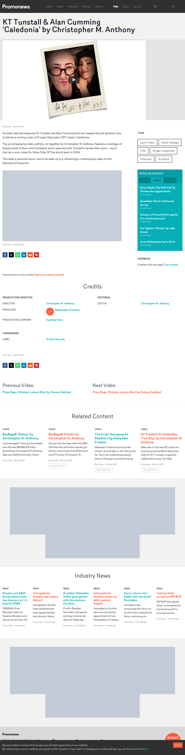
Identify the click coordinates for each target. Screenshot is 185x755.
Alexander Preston (67, 310)
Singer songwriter (163, 151)
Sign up (137, 6)
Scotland (163, 159)
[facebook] (5, 254)
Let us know (171, 264)
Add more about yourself (49, 275)
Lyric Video (147, 142)
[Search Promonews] (156, 6)
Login (126, 6)
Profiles (86, 6)
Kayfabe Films (54, 320)
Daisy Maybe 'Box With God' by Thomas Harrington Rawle (157, 189)
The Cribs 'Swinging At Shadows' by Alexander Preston (111, 438)
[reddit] (30, 254)
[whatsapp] (17, 254)
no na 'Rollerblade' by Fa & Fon (157, 242)
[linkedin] (23, 254)
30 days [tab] (157, 180)
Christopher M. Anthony (60, 303)
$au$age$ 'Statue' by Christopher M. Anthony (20, 436)
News (60, 6)
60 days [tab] (170, 180)
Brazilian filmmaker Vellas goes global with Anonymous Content (76, 598)
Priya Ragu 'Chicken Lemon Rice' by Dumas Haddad (37, 392)
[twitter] (11, 254)
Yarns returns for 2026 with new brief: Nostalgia (137, 596)
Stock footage (170, 142)
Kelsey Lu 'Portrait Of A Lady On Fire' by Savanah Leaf (159, 216)
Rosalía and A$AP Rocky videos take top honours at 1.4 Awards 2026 (15, 598)
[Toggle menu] (173, 6)
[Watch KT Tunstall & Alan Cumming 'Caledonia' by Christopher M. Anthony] (74, 79)
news (5, 588)
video (6, 429)
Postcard (145, 159)
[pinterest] (36, 254)
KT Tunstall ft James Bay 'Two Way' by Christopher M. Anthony (161, 438)
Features (73, 6)
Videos (49, 6)
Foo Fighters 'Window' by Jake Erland (157, 230)
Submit (99, 6)
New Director (58, 466)
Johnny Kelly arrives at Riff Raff (169, 594)
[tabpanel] (159, 217)
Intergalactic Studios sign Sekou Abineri (46, 596)
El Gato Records (55, 339)
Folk (143, 151)
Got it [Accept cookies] (178, 745)
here (145, 749)
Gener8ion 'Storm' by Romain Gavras (157, 203)
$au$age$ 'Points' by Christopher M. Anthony (66, 436)
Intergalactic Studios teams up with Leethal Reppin (105, 598)
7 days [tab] (145, 180)
